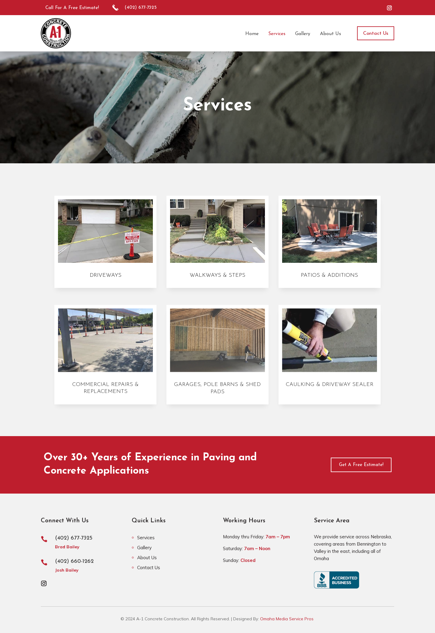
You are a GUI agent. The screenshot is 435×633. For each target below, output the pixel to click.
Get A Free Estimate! (361, 465)
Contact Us (375, 33)
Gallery (144, 547)
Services (146, 537)
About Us (147, 557)
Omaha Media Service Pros (287, 619)
